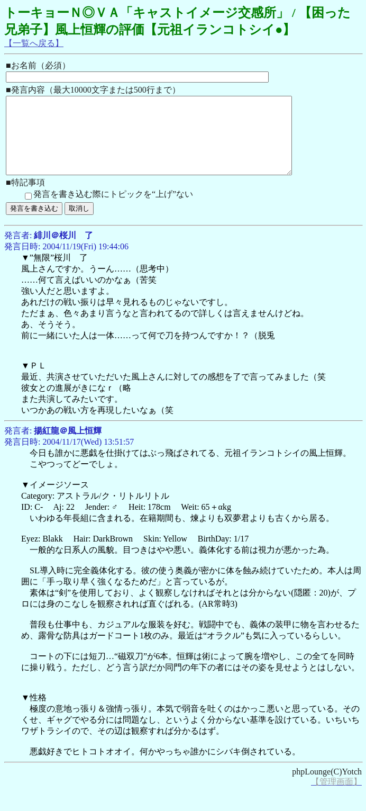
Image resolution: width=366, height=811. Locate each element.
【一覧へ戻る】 (33, 43)
